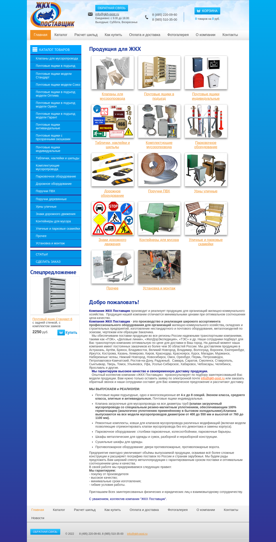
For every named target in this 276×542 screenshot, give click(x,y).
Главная (40, 35)
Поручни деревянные (51, 199)
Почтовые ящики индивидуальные (48, 149)
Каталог (60, 35)
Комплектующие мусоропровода (48, 167)
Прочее (41, 236)
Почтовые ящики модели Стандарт (54, 75)
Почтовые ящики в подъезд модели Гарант (55, 115)
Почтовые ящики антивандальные (48, 126)
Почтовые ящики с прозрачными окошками (53, 137)
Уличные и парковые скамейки (58, 228)
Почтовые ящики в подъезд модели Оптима (55, 93)
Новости (37, 518)
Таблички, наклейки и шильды (57, 158)
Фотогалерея (178, 35)
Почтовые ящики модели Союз (58, 84)
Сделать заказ (48, 261)
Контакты (230, 35)
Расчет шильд (86, 35)
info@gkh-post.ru (107, 14)
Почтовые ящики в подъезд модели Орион (55, 104)
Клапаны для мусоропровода (57, 58)
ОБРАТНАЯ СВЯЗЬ (112, 8)
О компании (205, 35)
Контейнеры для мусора (53, 221)
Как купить (113, 35)
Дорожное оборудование (54, 183)
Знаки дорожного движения (55, 214)
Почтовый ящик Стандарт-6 (52, 319)
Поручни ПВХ (45, 191)
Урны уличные (46, 206)
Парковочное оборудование (56, 176)
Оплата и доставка (144, 35)
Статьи (42, 254)
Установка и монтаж (50, 243)
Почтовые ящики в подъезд (55, 66)
